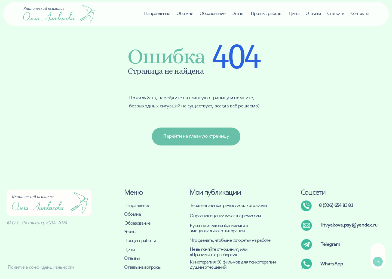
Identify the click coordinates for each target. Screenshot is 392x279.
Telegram (330, 244)
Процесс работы (266, 13)
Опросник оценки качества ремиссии (225, 216)
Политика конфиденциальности (41, 267)
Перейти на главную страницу (196, 136)
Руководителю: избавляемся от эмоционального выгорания (220, 228)
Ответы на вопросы (142, 267)
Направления (157, 13)
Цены (294, 13)
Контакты (359, 13)
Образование (212, 13)
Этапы (238, 13)
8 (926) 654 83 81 (336, 205)
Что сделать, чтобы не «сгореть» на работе (230, 240)
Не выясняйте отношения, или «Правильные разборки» (218, 252)
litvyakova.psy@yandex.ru (349, 225)
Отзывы (313, 13)
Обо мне (184, 13)
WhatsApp (331, 264)
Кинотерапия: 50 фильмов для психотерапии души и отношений (232, 265)
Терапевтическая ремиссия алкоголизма (228, 205)
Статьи (333, 13)
